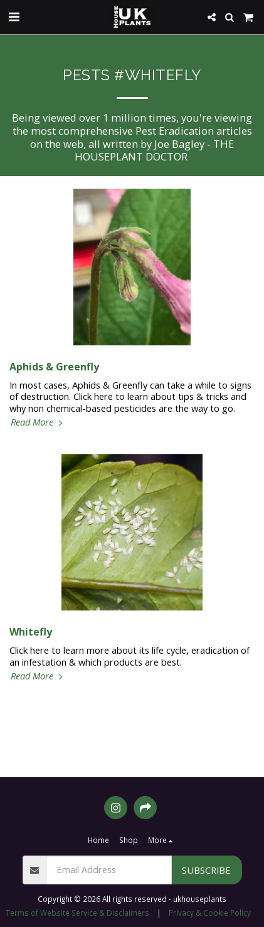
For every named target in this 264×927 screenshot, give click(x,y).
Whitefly (30, 632)
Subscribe (206, 870)
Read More (38, 422)
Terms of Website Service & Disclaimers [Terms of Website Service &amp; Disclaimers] (77, 913)
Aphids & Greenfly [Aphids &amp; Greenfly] (54, 367)
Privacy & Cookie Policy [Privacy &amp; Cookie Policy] (210, 913)
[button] (13, 16)
